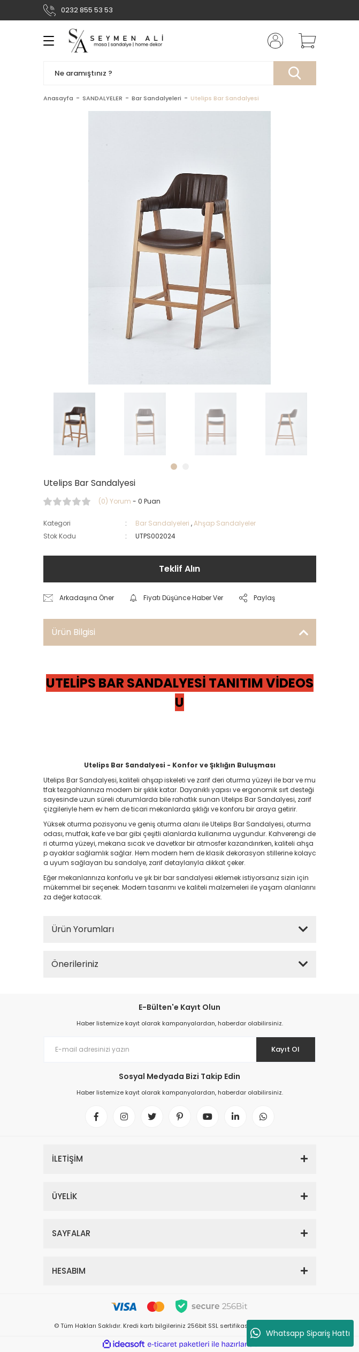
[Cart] (303, 41)
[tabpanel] (74, 424)
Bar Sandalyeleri (162, 523)
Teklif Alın (179, 569)
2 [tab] (185, 466)
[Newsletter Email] (179, 1049)
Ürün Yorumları (82, 929)
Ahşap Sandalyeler (225, 523)
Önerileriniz (74, 964)
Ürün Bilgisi (73, 632)
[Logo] (120, 41)
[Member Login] (272, 41)
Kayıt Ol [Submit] (285, 1049)
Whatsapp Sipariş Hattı (300, 1333)
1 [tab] (174, 466)
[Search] (179, 73)
